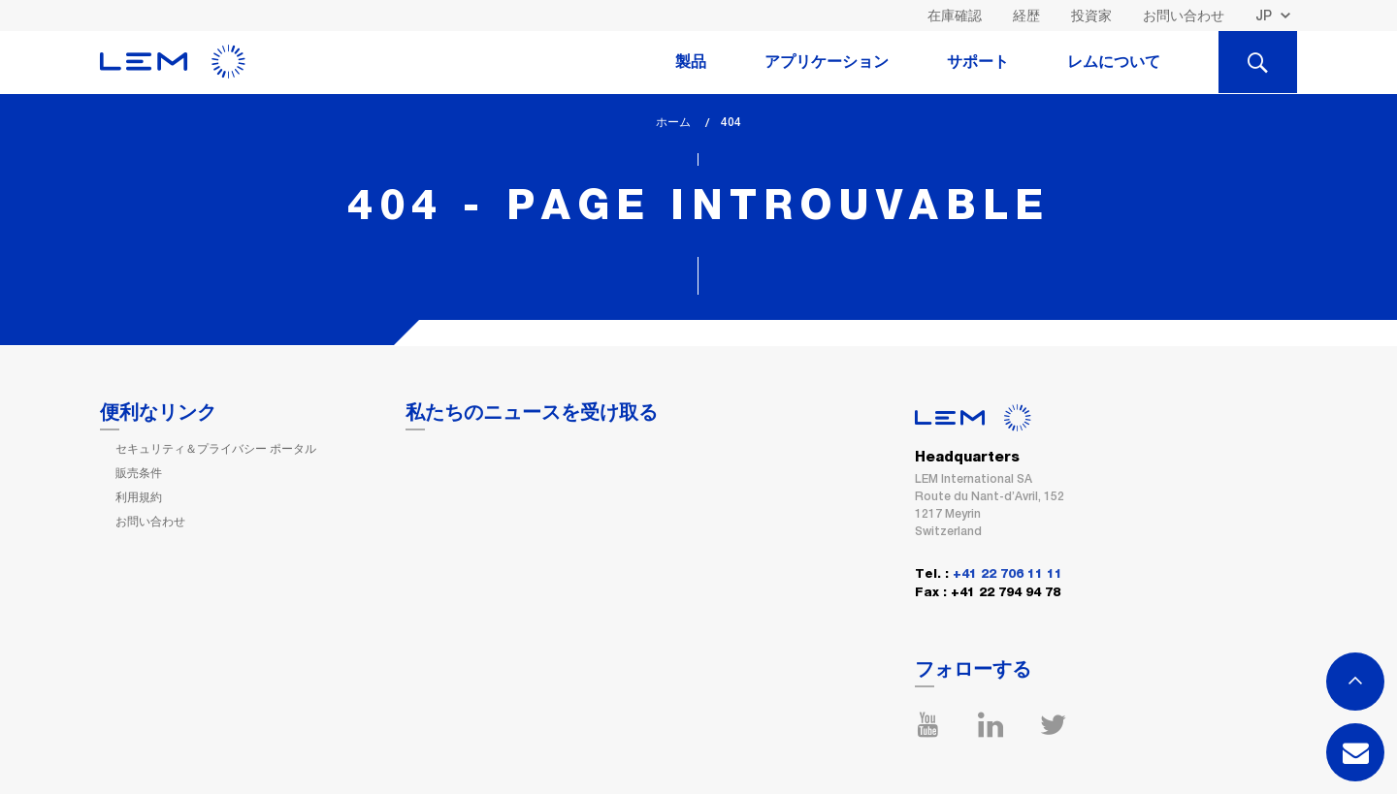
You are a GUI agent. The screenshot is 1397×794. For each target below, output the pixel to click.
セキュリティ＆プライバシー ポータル (215, 449)
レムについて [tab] (1113, 62)
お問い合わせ (1183, 15)
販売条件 (138, 473)
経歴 (1026, 15)
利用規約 (138, 497)
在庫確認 (954, 15)
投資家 (1091, 15)
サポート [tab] (978, 62)
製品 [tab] (690, 62)
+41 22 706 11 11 (1007, 574)
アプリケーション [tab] (826, 62)
